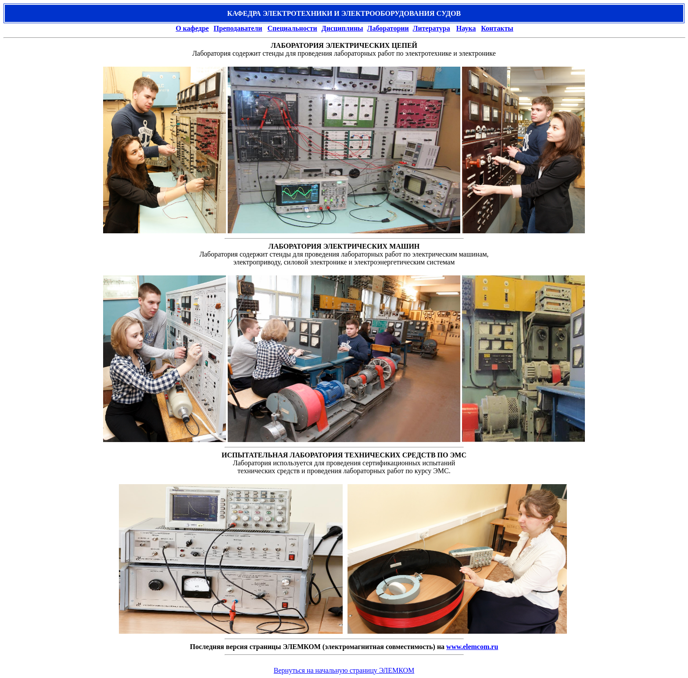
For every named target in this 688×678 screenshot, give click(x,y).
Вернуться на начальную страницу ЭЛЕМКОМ (344, 670)
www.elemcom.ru (472, 646)
